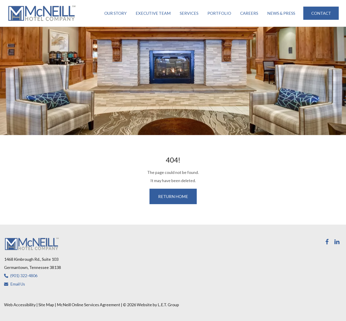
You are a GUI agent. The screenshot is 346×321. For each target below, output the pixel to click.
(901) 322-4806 (23, 275)
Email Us (17, 283)
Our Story (115, 13)
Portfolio (219, 13)
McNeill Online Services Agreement (88, 304)
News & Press (281, 13)
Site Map (46, 304)
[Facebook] (327, 242)
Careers (249, 13)
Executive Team (153, 13)
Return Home (173, 196)
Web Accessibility (20, 304)
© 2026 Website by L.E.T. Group (151, 304)
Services (189, 13)
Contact (321, 13)
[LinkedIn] (337, 242)
